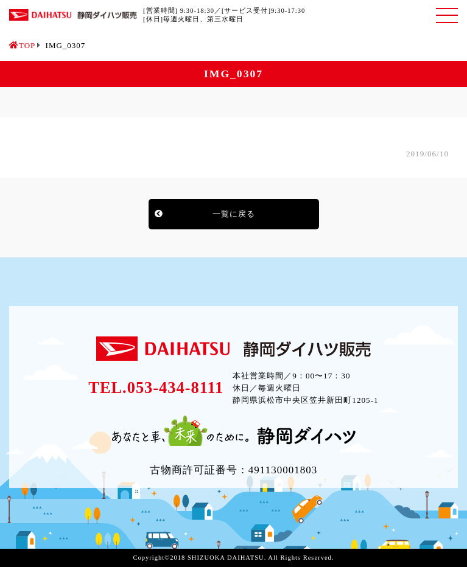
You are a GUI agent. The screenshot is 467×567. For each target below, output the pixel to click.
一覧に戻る (233, 213)
